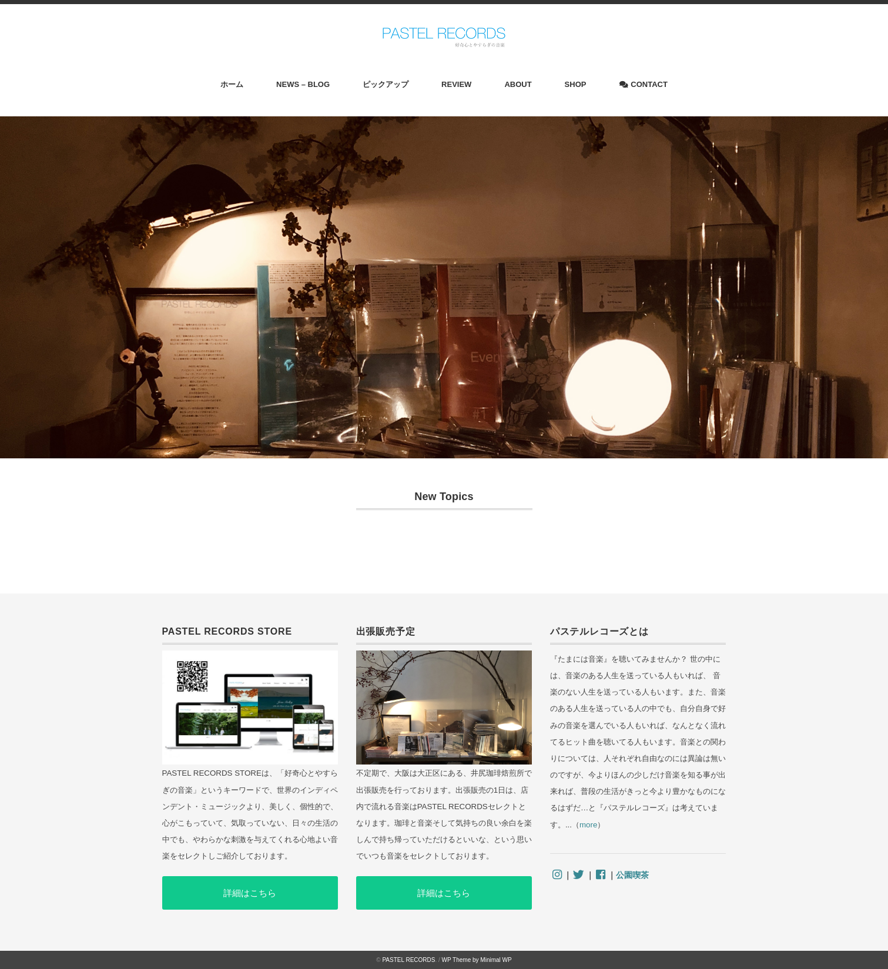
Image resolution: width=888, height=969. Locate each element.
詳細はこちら (249, 893)
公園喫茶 (632, 875)
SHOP (576, 84)
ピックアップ (385, 84)
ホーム (231, 84)
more (588, 824)
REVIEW (456, 84)
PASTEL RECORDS (408, 960)
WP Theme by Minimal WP (477, 960)
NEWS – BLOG (303, 84)
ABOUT (517, 84)
